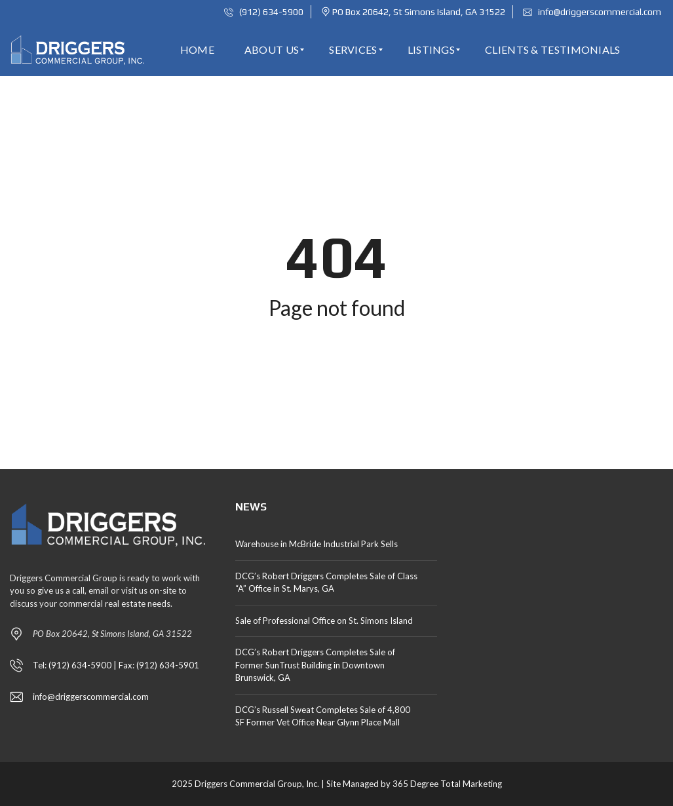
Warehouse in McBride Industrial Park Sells (316, 544)
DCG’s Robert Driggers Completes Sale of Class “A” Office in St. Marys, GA (326, 582)
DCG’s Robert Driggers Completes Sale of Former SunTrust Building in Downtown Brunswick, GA (315, 665)
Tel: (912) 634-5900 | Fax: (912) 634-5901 (116, 665)
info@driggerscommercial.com (592, 12)
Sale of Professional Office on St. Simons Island (324, 620)
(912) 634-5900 (263, 12)
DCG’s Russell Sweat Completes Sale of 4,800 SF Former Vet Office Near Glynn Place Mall (322, 716)
